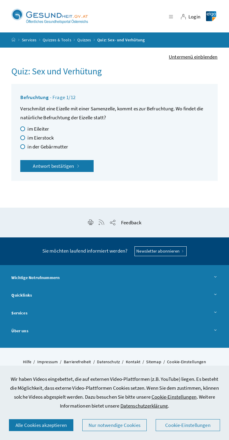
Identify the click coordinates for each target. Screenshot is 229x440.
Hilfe (27, 361)
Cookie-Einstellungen (174, 397)
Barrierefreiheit (77, 361)
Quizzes (84, 40)
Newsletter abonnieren (160, 251)
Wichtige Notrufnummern (114, 278)
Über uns (114, 331)
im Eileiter (38, 129)
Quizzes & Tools (57, 40)
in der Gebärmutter (47, 146)
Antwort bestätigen (57, 166)
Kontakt (133, 361)
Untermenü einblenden (193, 57)
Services (29, 40)
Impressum (47, 361)
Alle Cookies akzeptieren (41, 425)
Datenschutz (108, 361)
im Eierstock (40, 137)
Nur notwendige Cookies (114, 425)
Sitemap (153, 361)
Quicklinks (114, 295)
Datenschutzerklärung (144, 406)
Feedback (131, 223)
